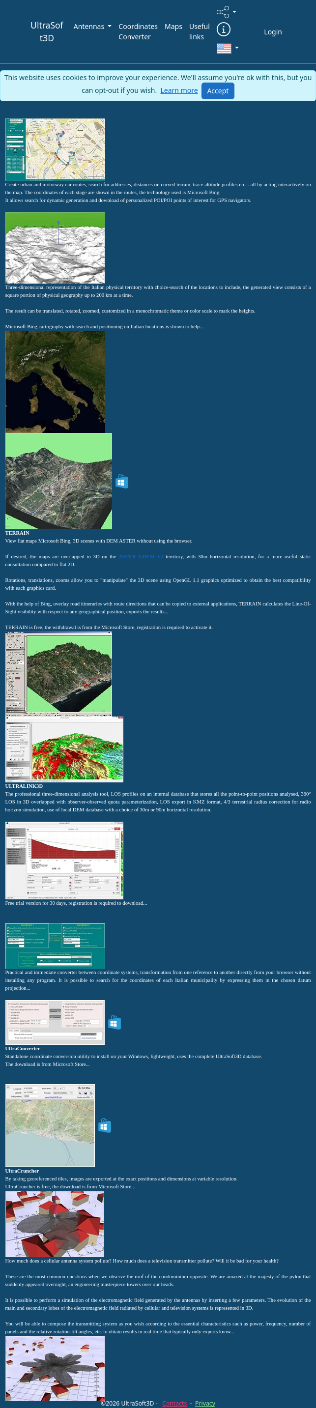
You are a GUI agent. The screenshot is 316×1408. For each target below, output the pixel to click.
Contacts (174, 1403)
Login (273, 31)
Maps (173, 26)
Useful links (199, 31)
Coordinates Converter (138, 31)
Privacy (205, 1403)
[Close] (217, 91)
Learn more (179, 90)
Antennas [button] (90, 26)
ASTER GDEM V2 (140, 556)
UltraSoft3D (46, 31)
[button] (226, 12)
